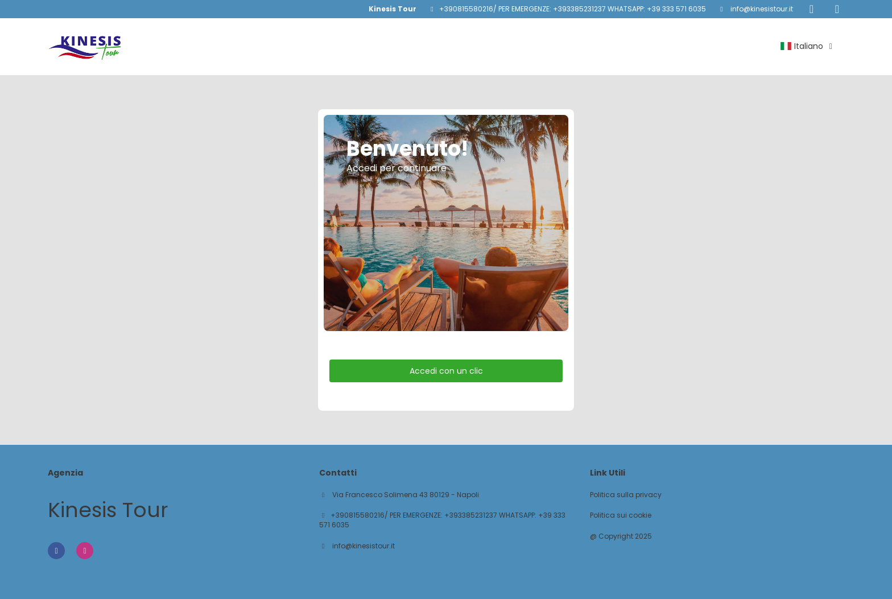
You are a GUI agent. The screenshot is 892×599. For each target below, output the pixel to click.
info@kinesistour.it (761, 9)
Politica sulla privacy (626, 494)
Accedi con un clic (446, 371)
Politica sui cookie (620, 515)
